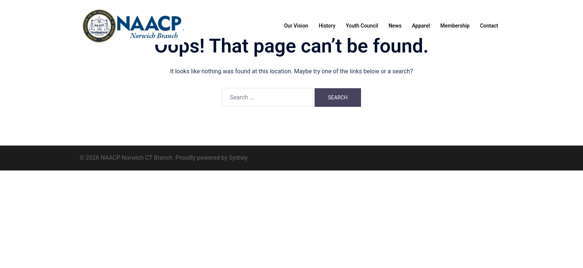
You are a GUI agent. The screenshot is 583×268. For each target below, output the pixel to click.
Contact (489, 26)
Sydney (238, 157)
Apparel (421, 26)
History (327, 26)
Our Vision (296, 26)
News (395, 26)
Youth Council (362, 26)
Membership (455, 26)
